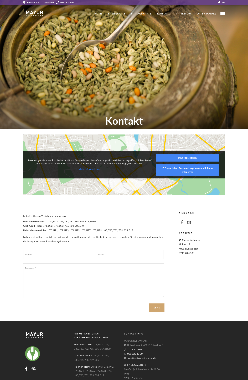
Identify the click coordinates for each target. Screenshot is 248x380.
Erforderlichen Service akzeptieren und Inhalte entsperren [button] (187, 170)
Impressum (183, 13)
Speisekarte (117, 13)
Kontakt (163, 13)
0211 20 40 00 (65, 2)
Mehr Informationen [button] (89, 169)
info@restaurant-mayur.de (142, 358)
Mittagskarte (141, 13)
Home (98, 13)
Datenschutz (206, 13)
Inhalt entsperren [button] (187, 157)
